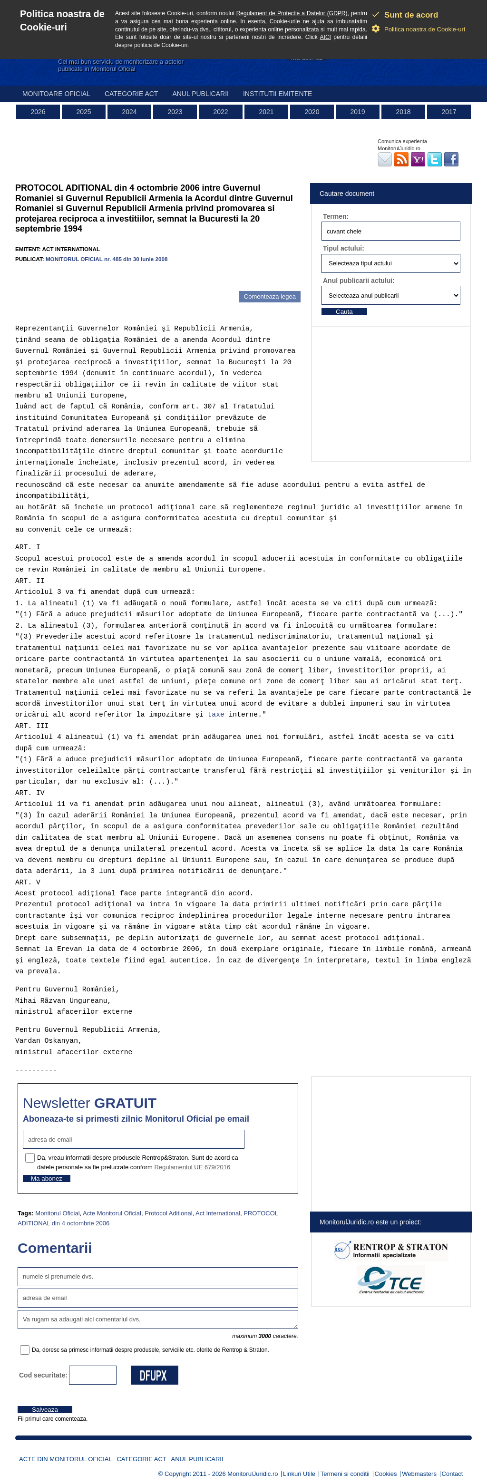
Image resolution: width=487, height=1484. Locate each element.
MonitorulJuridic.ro (252, 1473)
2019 (357, 112)
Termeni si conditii (345, 1473)
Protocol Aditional (168, 1213)
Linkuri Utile (299, 1473)
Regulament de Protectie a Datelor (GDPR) (292, 13)
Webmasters (419, 1473)
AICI (325, 37)
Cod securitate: (43, 1375)
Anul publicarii (200, 93)
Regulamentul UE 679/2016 (192, 1167)
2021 (266, 112)
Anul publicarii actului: (359, 280)
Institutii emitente (277, 93)
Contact (452, 1473)
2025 (83, 112)
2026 (37, 112)
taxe (216, 714)
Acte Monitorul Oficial (112, 1213)
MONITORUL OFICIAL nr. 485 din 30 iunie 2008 (107, 259)
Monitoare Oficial (56, 93)
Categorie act (131, 93)
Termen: (336, 216)
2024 (129, 112)
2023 (174, 112)
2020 (311, 112)
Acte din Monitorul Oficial (65, 1459)
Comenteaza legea (270, 296)
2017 (448, 112)
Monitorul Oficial (57, 1213)
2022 (220, 112)
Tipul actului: (343, 248)
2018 (403, 112)
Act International (217, 1213)
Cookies (386, 1473)
